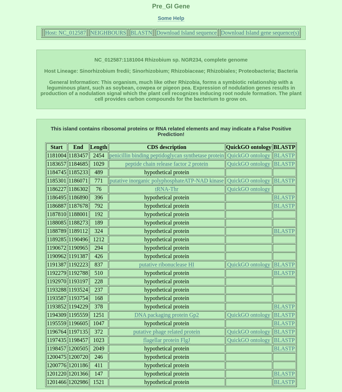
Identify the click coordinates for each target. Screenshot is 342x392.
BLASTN (141, 33)
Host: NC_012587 (65, 33)
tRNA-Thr (166, 189)
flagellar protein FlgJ (166, 340)
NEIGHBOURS (108, 33)
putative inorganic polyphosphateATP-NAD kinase (166, 181)
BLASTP (284, 155)
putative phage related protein (166, 332)
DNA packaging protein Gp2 (166, 315)
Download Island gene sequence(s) (260, 33)
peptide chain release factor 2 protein (166, 164)
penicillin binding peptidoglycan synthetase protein (166, 155)
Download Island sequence (186, 33)
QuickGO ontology (248, 155)
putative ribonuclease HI (166, 265)
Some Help (171, 18)
